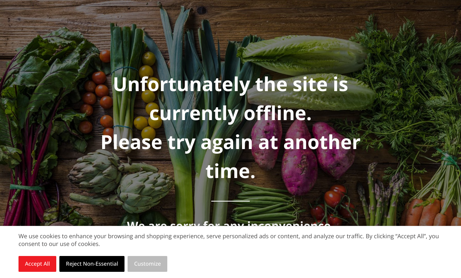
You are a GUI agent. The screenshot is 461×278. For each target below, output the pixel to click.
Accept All (37, 264)
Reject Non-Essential (92, 264)
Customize (147, 264)
